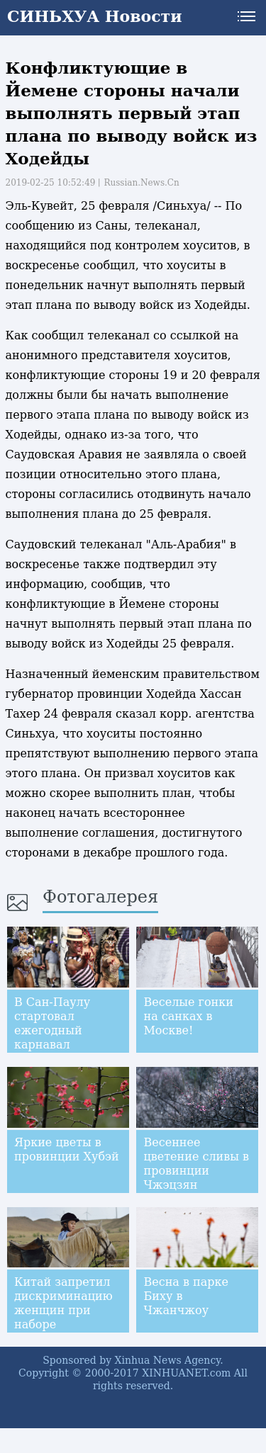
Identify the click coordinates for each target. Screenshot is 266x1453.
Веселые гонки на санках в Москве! (188, 1016)
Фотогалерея (100, 897)
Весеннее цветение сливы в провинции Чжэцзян (196, 1164)
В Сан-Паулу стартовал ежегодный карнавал (52, 1023)
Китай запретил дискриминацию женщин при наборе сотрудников (63, 1310)
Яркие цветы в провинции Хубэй (66, 1149)
